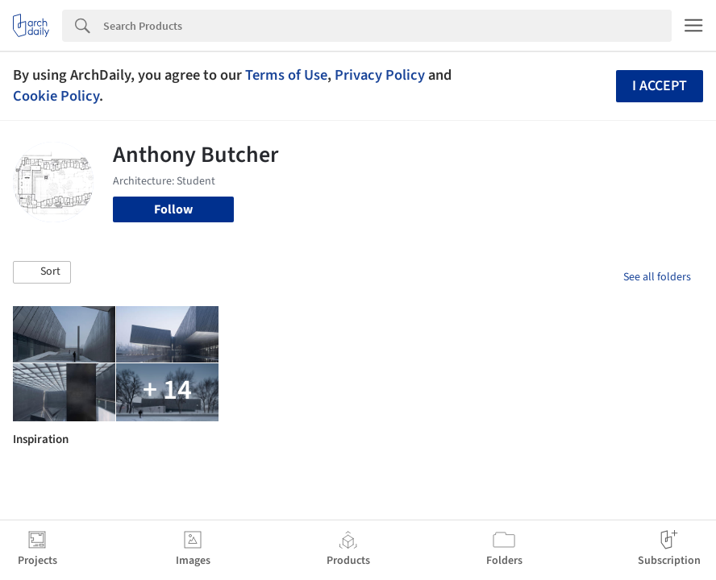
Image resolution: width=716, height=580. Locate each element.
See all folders (657, 277)
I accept (659, 86)
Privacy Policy (380, 74)
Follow (173, 209)
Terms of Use (286, 74)
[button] (42, 272)
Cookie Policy (56, 95)
